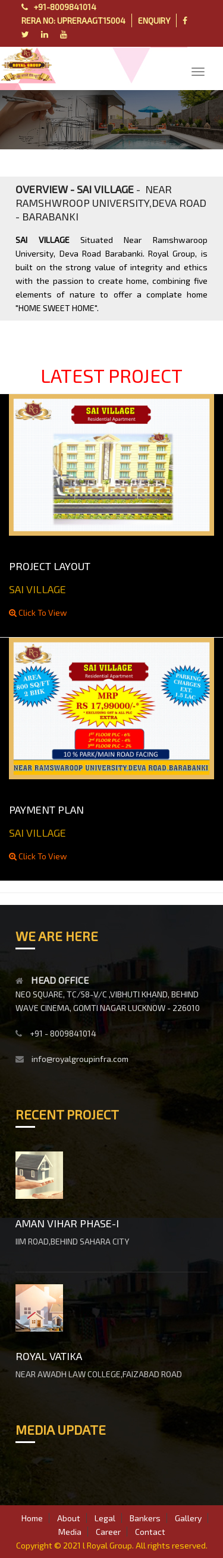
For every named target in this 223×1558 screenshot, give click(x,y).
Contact (150, 1532)
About (68, 1518)
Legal (105, 1518)
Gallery (188, 1518)
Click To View (38, 612)
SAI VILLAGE (37, 589)
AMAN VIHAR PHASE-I (67, 1223)
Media (69, 1532)
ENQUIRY (154, 20)
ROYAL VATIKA (48, 1355)
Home (32, 1518)
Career (108, 1532)
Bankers (145, 1518)
